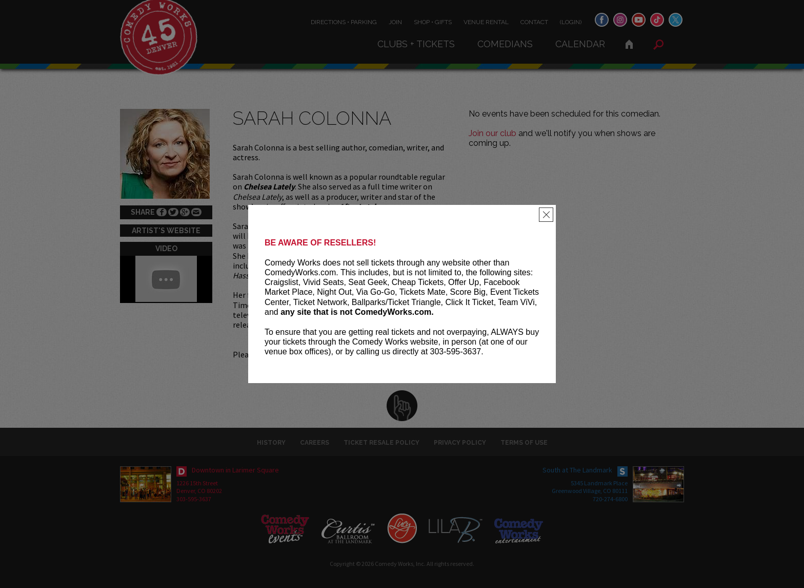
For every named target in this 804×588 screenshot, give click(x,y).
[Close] (546, 214)
